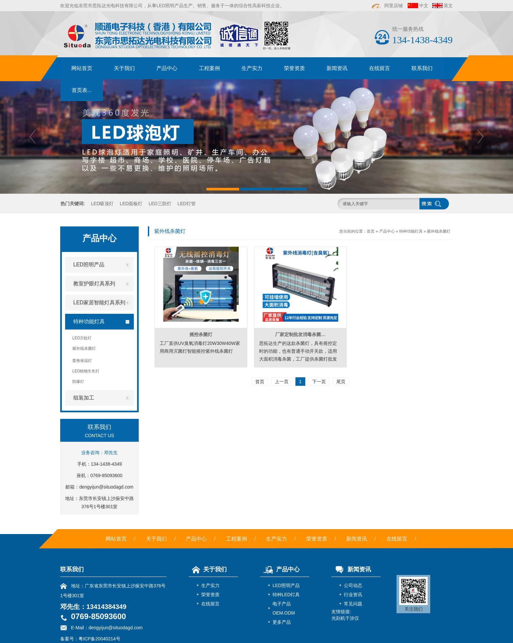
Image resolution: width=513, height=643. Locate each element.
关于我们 (124, 68)
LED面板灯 (131, 203)
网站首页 (81, 68)
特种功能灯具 (411, 231)
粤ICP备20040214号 (99, 638)
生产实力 (251, 68)
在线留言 (379, 68)
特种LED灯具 (286, 594)
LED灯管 (186, 203)
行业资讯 (353, 594)
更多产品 (282, 622)
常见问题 (353, 603)
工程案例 (209, 68)
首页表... (82, 90)
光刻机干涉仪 (345, 618)
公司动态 (353, 585)
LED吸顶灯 (102, 203)
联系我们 (422, 68)
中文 (423, 5)
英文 (448, 5)
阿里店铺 (387, 5)
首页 (371, 231)
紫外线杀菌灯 (439, 231)
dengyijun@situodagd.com (106, 487)
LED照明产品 (286, 585)
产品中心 (166, 68)
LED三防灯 (160, 203)
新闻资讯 (337, 68)
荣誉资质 (294, 68)
